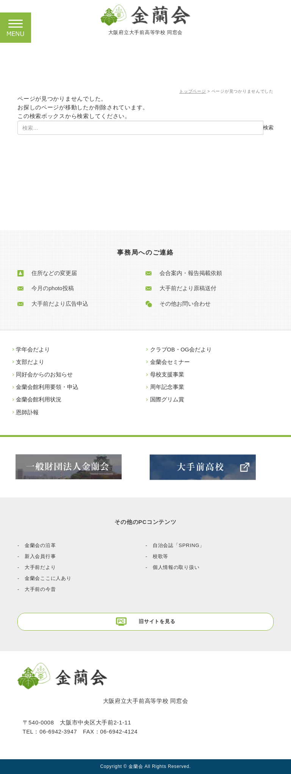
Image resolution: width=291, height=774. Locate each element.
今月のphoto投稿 (52, 289)
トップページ (192, 91)
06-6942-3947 (58, 732)
